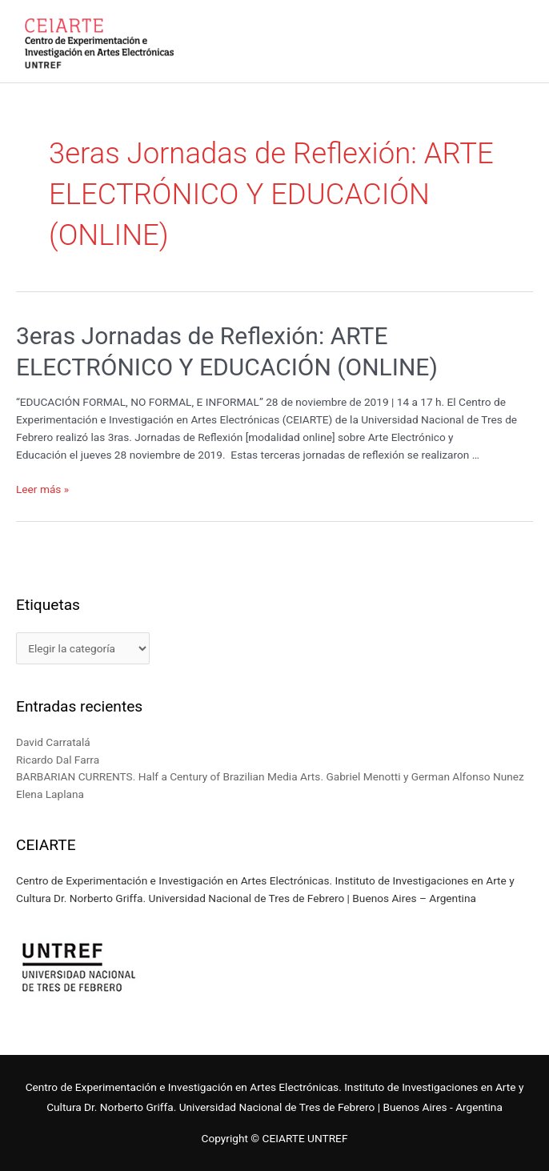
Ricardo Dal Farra (57, 759)
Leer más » (42, 489)
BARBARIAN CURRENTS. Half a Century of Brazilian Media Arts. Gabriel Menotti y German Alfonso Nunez (270, 776)
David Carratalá (53, 742)
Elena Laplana (50, 794)
